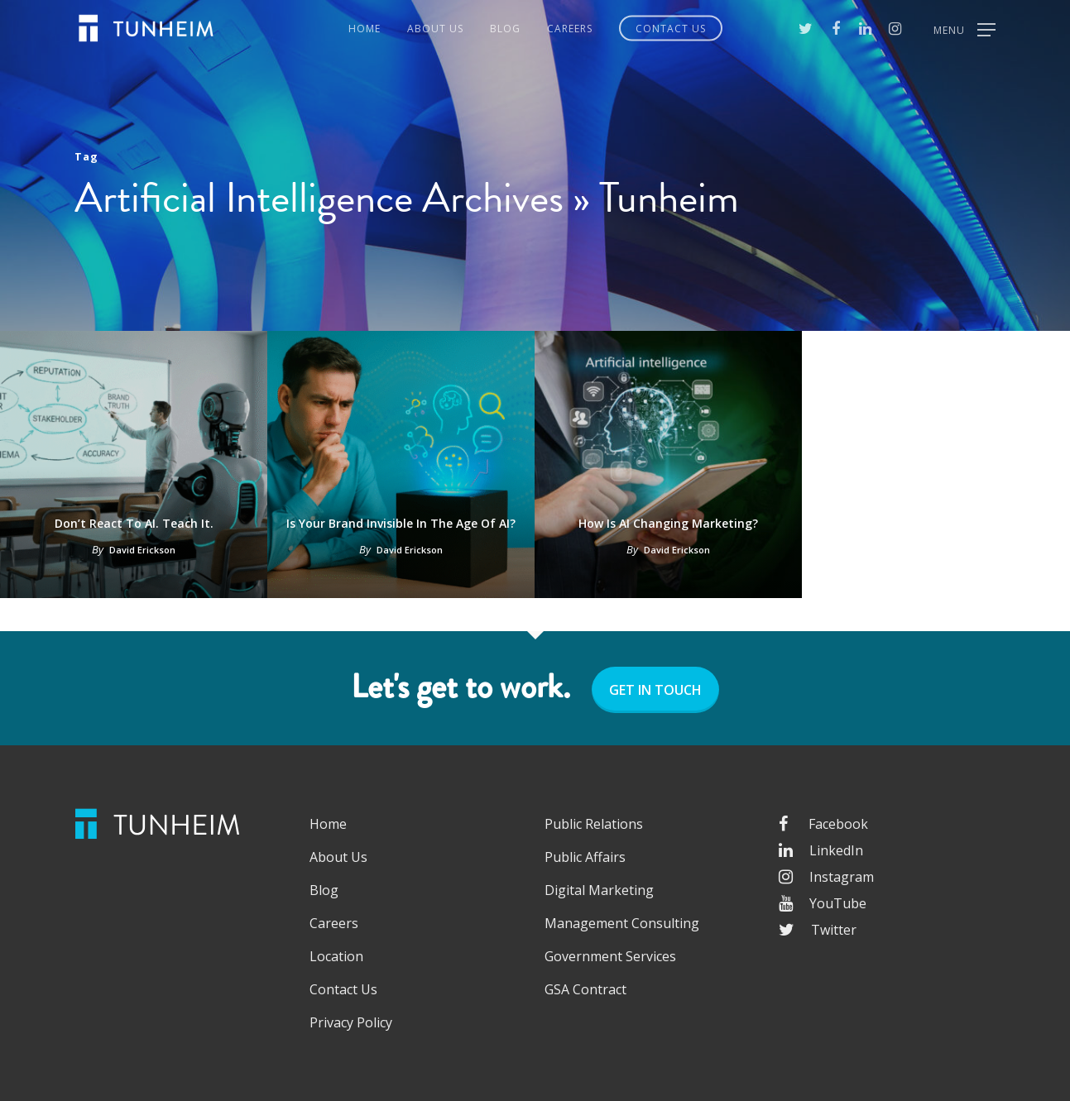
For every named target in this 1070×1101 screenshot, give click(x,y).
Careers (570, 29)
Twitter (817, 930)
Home (364, 29)
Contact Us (671, 29)
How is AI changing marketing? (668, 523)
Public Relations (594, 824)
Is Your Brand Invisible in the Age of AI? (401, 523)
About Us (435, 29)
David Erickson (142, 549)
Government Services (610, 956)
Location (336, 956)
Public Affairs (585, 857)
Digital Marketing (599, 890)
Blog (505, 29)
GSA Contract (585, 989)
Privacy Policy (350, 1022)
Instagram (826, 877)
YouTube (822, 903)
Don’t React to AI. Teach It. (134, 523)
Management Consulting (622, 923)
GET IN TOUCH (655, 690)
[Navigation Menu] (964, 28)
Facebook (823, 824)
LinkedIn (821, 850)
